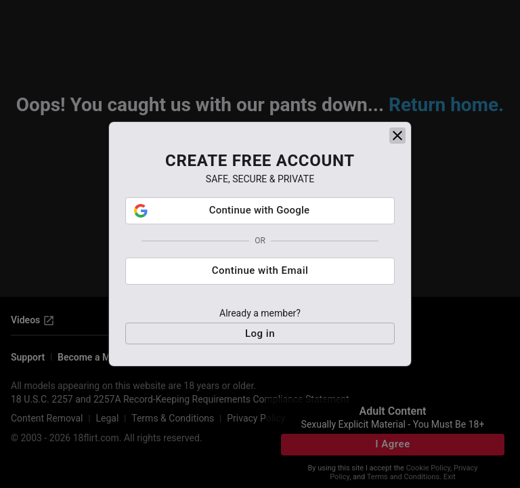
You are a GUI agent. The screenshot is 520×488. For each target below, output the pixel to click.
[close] (397, 135)
